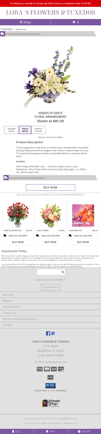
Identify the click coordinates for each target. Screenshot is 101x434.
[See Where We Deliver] (50, 287)
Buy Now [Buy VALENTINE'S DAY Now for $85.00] (83, 242)
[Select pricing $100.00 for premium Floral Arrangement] (38, 130)
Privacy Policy (31, 423)
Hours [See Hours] (84, 431)
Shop (25, 22)
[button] (51, 385)
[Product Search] (51, 272)
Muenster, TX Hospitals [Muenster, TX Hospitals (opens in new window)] (45, 414)
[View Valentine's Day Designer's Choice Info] (83, 215)
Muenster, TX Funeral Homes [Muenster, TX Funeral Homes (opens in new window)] (16, 414)
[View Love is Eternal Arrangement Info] (51, 215)
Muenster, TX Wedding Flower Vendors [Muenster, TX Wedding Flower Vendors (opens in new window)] (79, 414)
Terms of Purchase (51, 423)
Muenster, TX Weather (36, 419)
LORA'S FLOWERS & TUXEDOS (50, 12)
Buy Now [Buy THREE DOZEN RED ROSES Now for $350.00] (18, 242)
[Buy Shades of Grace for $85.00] (50, 187)
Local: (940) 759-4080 (50, 355)
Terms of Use (70, 423)
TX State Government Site (63, 419)
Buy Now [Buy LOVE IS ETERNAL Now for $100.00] (50, 242)
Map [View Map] (50, 431)
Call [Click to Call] (16, 431)
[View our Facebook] (48, 334)
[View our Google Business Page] (53, 334)
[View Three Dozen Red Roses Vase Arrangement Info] (18, 215)
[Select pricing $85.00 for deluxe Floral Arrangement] (25, 130)
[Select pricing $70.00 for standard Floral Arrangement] (11, 130)
